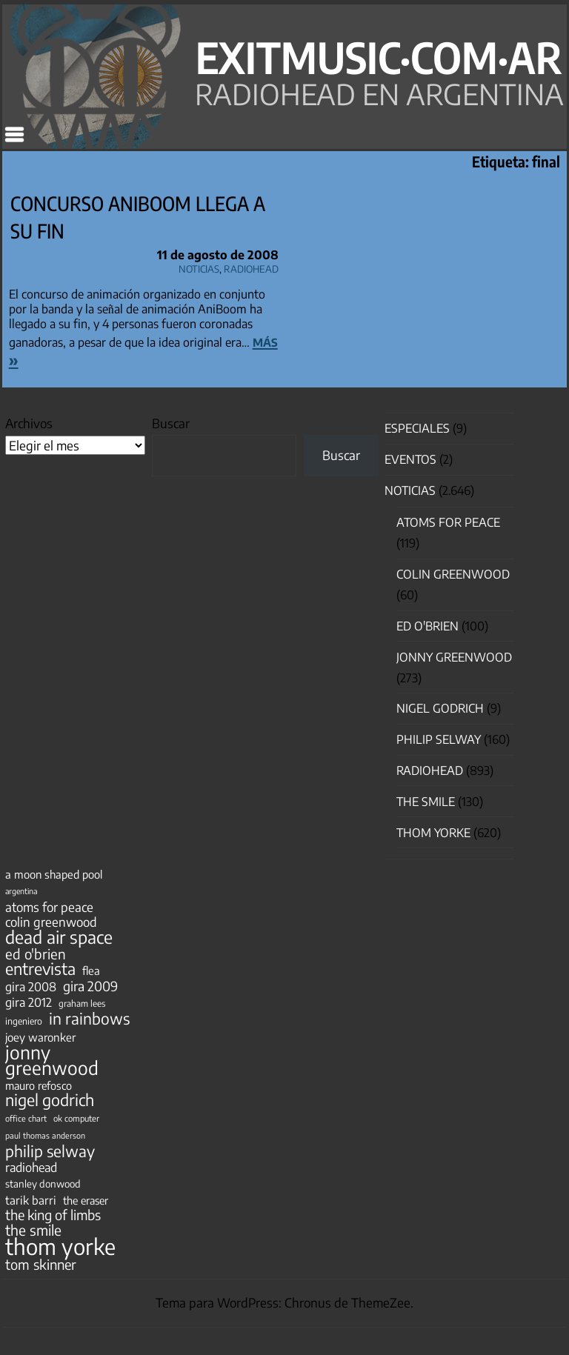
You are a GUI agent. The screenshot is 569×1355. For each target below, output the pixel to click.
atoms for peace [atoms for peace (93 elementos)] (49, 906)
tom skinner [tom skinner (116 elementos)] (40, 1264)
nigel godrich (440, 708)
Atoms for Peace (448, 522)
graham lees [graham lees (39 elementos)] (82, 1003)
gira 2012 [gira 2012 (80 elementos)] (28, 1002)
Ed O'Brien (427, 626)
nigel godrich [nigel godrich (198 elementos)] (49, 1100)
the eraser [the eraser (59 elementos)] (85, 1200)
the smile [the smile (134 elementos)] (33, 1229)
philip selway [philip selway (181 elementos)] (50, 1151)
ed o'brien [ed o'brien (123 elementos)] (35, 954)
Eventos (410, 459)
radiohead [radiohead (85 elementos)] (31, 1167)
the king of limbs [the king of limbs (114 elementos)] (53, 1215)
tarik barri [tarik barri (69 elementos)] (30, 1200)
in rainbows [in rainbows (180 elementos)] (89, 1018)
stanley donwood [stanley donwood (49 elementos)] (43, 1183)
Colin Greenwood (453, 574)
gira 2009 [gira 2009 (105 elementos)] (90, 986)
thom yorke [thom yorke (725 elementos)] (60, 1246)
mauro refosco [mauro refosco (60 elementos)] (38, 1085)
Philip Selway (438, 739)
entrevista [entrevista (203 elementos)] (40, 969)
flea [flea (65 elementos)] (91, 970)
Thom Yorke (433, 832)
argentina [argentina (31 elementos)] (21, 891)
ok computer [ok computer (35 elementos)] (76, 1118)
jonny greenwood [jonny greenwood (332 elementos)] (52, 1060)
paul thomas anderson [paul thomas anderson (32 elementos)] (45, 1135)
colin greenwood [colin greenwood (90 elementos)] (51, 922)
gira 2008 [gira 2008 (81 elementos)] (30, 986)
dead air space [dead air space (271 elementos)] (59, 937)
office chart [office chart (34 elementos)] (26, 1118)
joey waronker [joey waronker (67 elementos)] (40, 1037)
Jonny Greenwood (454, 657)
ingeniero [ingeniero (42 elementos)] (23, 1021)
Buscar (171, 423)
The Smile (425, 801)
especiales (417, 428)
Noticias (199, 267)
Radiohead (251, 267)
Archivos (29, 423)
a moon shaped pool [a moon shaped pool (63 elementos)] (53, 874)
